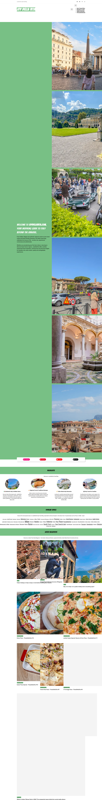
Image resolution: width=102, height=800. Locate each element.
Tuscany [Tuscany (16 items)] (83, 524)
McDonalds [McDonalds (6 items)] (15, 521)
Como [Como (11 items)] (38, 519)
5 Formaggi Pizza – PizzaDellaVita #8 (73, 689)
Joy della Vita (26, 9)
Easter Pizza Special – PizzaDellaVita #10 (27, 684)
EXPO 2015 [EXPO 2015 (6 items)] (51, 519)
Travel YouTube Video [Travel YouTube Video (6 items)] (77, 524)
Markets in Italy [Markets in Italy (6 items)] (10, 521)
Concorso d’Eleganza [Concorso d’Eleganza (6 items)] (45, 519)
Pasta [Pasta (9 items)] (54, 521)
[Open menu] (72, 9)
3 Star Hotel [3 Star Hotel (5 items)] (4, 519)
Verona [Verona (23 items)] (99, 524)
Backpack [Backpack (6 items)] (14, 519)
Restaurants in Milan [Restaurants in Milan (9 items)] (4, 524)
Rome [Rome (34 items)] (30, 524)
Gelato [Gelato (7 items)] (61, 519)
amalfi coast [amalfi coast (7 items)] (9, 519)
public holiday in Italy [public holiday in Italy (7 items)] (95, 521)
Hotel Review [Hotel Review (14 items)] (69, 519)
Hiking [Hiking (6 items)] (64, 519)
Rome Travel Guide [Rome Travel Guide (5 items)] (36, 524)
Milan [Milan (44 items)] (27, 521)
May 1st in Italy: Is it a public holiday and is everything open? (78, 586)
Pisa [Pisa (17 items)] (57, 521)
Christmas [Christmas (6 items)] (32, 519)
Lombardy (42, 579)
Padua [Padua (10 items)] (44, 521)
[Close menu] (76, 5)
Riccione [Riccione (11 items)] (22, 524)
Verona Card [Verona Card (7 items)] (48, 526)
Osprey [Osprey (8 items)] (40, 521)
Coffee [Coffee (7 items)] (35, 519)
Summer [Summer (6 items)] (53, 524)
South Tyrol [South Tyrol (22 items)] (47, 524)
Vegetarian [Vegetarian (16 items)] (90, 524)
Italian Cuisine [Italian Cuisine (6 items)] (82, 519)
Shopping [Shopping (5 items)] (41, 524)
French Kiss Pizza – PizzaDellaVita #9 (49, 689)
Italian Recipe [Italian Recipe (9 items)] (89, 519)
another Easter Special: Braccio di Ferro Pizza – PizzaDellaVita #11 (80, 638)
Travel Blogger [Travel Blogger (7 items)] (69, 524)
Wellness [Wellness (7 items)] (53, 526)
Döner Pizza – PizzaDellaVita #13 (25, 638)
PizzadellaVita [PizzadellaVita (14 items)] (67, 521)
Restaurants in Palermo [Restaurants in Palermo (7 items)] (14, 524)
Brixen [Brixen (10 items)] (27, 519)
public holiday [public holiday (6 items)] (87, 521)
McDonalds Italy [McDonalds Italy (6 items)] (21, 521)
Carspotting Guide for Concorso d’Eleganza (51, 582)
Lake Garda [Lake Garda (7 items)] (4, 521)
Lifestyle (19, 797)
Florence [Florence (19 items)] (56, 519)
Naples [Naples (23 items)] (36, 521)
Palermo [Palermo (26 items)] (49, 522)
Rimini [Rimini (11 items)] (26, 524)
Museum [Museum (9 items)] (32, 521)
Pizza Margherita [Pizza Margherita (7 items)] (81, 521)
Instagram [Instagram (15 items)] (76, 519)
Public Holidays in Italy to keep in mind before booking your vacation (34, 582)
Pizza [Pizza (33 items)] (61, 522)
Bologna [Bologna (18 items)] (23, 519)
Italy (18, 580)
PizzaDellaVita (20, 682)
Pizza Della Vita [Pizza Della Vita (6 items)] (74, 521)
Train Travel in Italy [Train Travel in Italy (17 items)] (60, 524)
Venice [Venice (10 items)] (95, 524)
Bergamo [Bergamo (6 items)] (18, 519)
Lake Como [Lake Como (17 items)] (95, 519)
